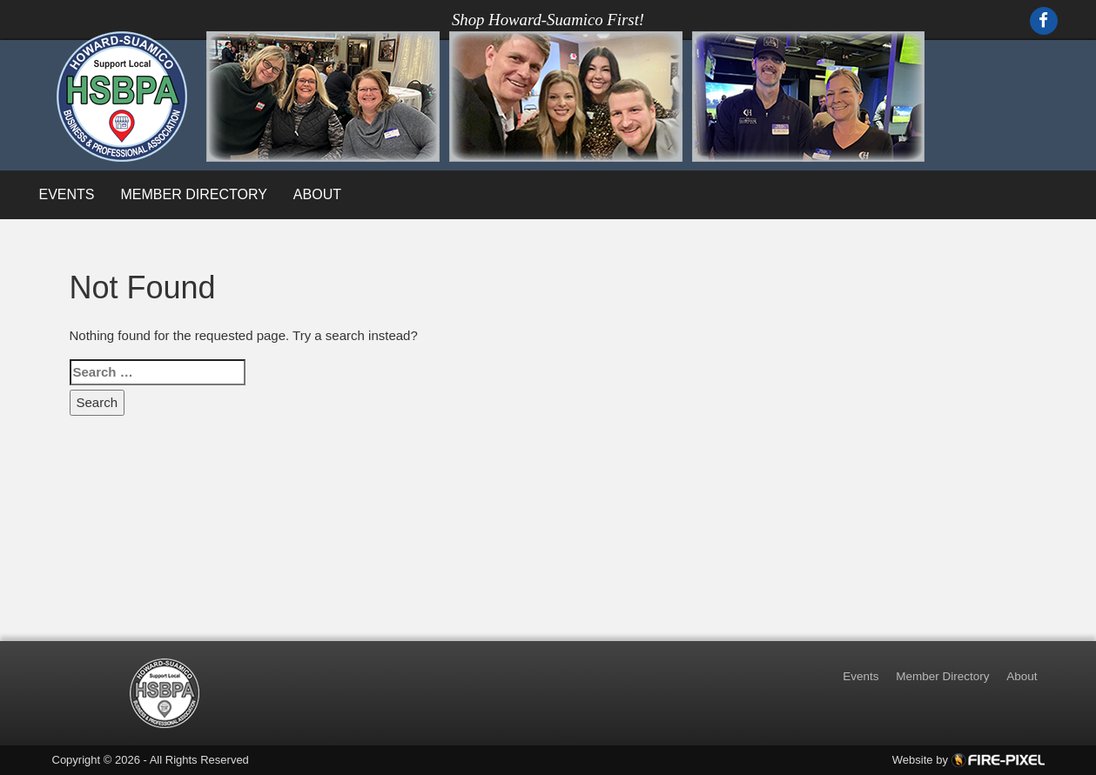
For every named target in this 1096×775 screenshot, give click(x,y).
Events (67, 194)
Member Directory (194, 194)
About (317, 194)
